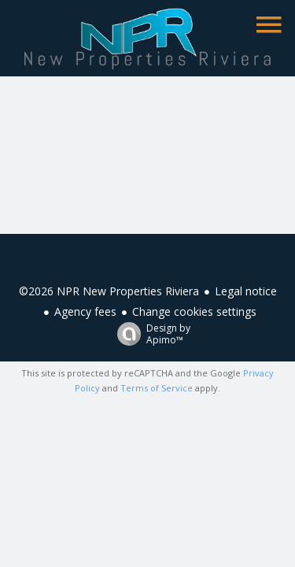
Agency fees (85, 311)
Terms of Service (156, 388)
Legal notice (246, 291)
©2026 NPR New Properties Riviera (109, 291)
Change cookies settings (194, 311)
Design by (149, 333)
